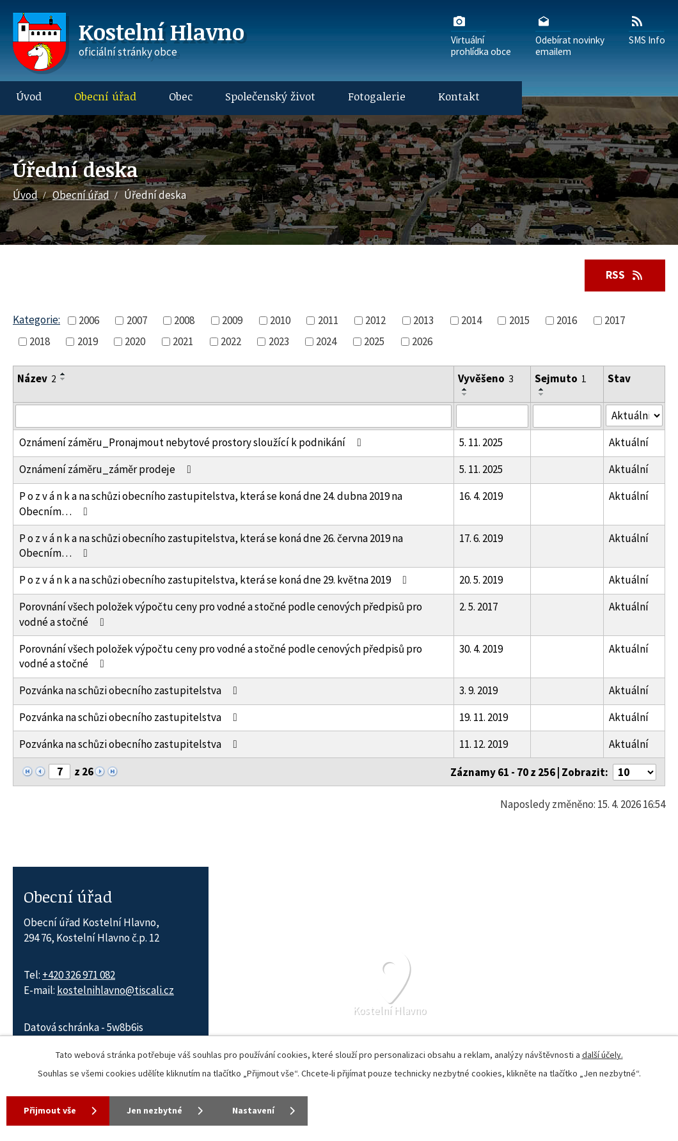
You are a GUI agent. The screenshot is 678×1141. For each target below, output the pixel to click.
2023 (279, 341)
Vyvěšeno (486, 379)
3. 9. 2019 (478, 691)
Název (36, 379)
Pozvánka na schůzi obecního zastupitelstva (130, 691)
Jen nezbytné (159, 1110)
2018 (39, 341)
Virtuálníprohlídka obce (481, 35)
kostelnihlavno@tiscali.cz (115, 990)
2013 (423, 320)
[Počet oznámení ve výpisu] (634, 772)
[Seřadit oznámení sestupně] (63, 379)
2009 (232, 320)
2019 (87, 341)
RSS (624, 275)
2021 (183, 341)
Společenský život (270, 96)
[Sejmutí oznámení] (567, 416)
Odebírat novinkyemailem (569, 35)
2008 (184, 320)
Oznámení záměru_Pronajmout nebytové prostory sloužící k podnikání (193, 443)
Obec (181, 96)
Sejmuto (561, 379)
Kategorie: (36, 320)
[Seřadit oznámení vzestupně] (63, 374)
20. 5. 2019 (481, 580)
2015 (519, 320)
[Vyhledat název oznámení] (233, 416)
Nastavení (262, 1110)
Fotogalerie (377, 96)
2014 (471, 320)
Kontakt (459, 96)
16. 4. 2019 (481, 496)
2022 (231, 341)
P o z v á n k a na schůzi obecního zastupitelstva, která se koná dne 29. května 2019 (215, 580)
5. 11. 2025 (481, 443)
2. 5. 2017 (478, 607)
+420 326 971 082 (78, 975)
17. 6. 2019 (481, 538)
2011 (328, 320)
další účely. (602, 1054)
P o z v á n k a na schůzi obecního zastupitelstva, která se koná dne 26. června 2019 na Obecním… (211, 546)
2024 (326, 341)
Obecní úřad (105, 96)
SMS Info (647, 29)
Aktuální (629, 443)
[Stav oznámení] (634, 416)
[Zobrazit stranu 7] (59, 771)
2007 (137, 320)
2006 (89, 320)
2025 (374, 341)
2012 (375, 320)
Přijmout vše (50, 1110)
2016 (566, 320)
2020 (135, 341)
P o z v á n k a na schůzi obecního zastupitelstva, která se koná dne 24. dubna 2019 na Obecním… (210, 503)
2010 (280, 320)
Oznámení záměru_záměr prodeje (107, 470)
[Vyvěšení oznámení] (492, 416)
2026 (422, 341)
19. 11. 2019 (483, 717)
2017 (614, 320)
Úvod (29, 96)
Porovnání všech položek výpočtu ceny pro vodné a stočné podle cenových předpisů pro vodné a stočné (220, 614)
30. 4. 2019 (481, 649)
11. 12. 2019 (483, 744)
